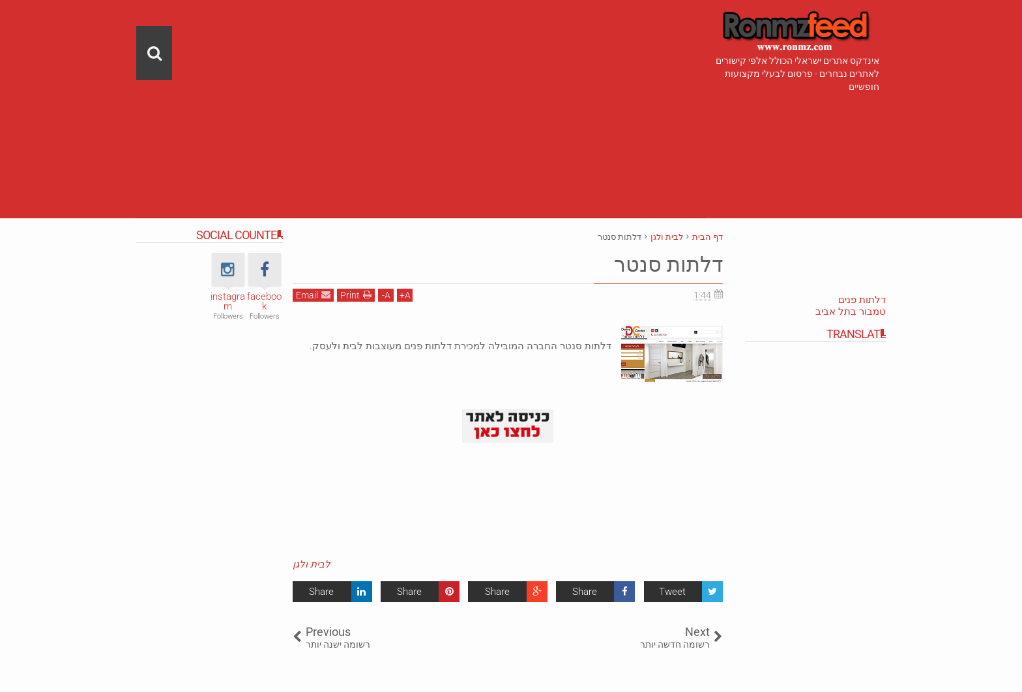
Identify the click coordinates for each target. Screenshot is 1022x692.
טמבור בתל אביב (850, 311)
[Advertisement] (421, 91)
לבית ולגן (311, 564)
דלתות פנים (862, 300)
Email (313, 295)
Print (356, 295)
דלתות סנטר (668, 264)
